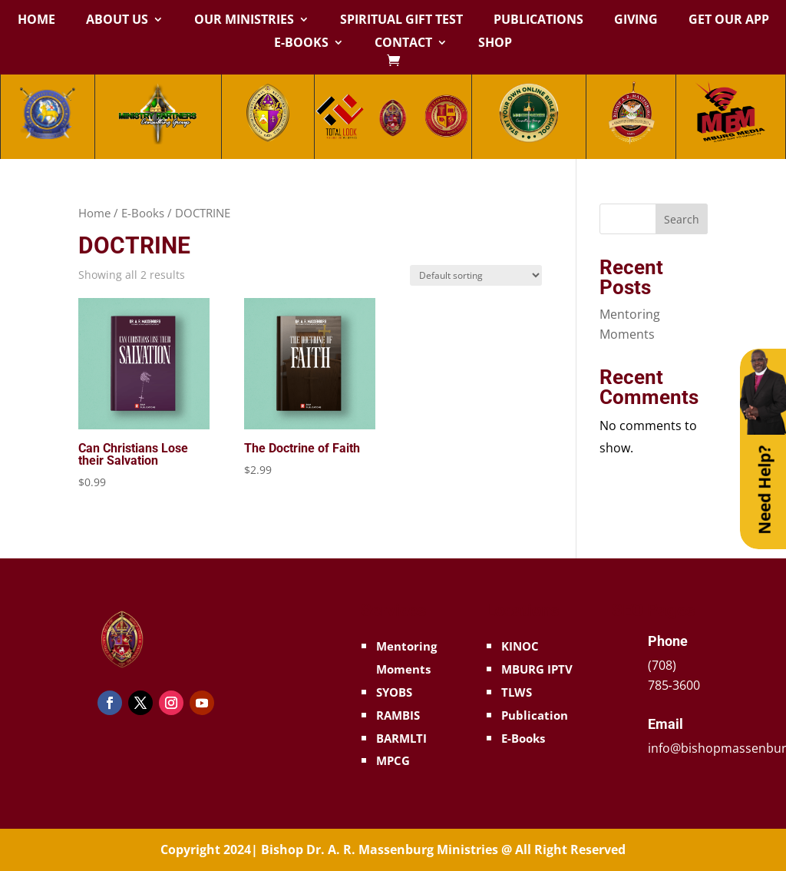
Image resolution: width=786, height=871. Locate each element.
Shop (495, 44)
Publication (534, 715)
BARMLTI (401, 738)
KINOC (520, 646)
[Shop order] (476, 275)
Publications (538, 21)
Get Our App (729, 21)
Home (36, 21)
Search (681, 219)
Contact (403, 44)
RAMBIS (398, 715)
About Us (117, 21)
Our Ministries (244, 21)
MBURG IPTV (537, 669)
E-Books (301, 44)
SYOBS (394, 692)
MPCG (393, 760)
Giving (636, 21)
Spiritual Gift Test (401, 21)
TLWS (516, 692)
